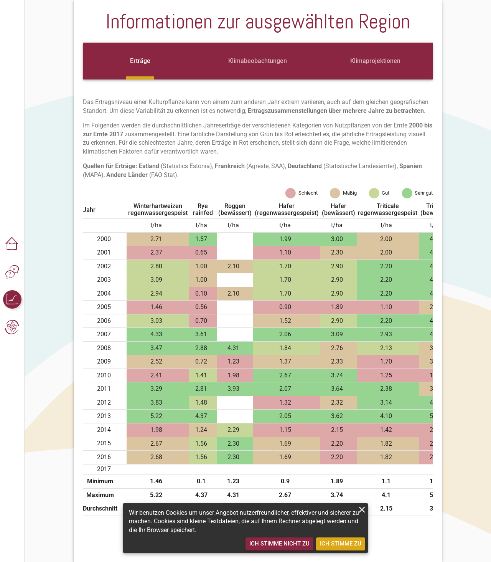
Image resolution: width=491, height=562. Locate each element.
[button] (12, 244)
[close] (362, 509)
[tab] (140, 61)
